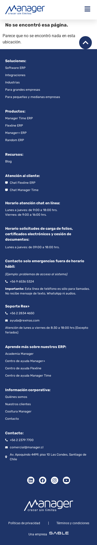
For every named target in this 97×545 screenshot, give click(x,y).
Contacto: (14, 433)
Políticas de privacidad (24, 523)
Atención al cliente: (22, 176)
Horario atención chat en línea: (32, 203)
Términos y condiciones (72, 523)
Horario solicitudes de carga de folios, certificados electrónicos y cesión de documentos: (39, 234)
